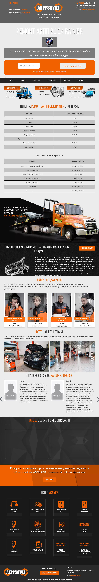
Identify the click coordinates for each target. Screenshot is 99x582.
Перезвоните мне (72, 66)
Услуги (23, 81)
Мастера (67, 81)
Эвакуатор (36, 81)
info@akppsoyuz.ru (88, 10)
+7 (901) (85, 3)
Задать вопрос (49, 480)
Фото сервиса (52, 81)
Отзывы (80, 81)
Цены (11, 81)
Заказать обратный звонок (85, 6)
